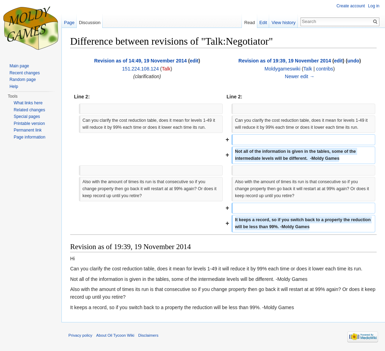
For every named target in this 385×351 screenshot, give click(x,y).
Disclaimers (148, 335)
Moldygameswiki (283, 69)
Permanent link (28, 130)
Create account (350, 5)
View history (284, 22)
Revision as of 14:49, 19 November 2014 (140, 61)
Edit (263, 22)
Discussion (90, 22)
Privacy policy (80, 335)
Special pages (27, 116)
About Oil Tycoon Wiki (115, 335)
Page (69, 22)
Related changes (29, 109)
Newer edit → (299, 76)
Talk (166, 69)
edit (194, 61)
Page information (29, 137)
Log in (373, 5)
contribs (324, 69)
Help (13, 86)
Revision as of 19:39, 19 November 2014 (284, 61)
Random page (22, 79)
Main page (19, 66)
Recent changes (24, 72)
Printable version (29, 123)
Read (249, 22)
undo (353, 61)
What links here (28, 102)
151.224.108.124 (140, 69)
